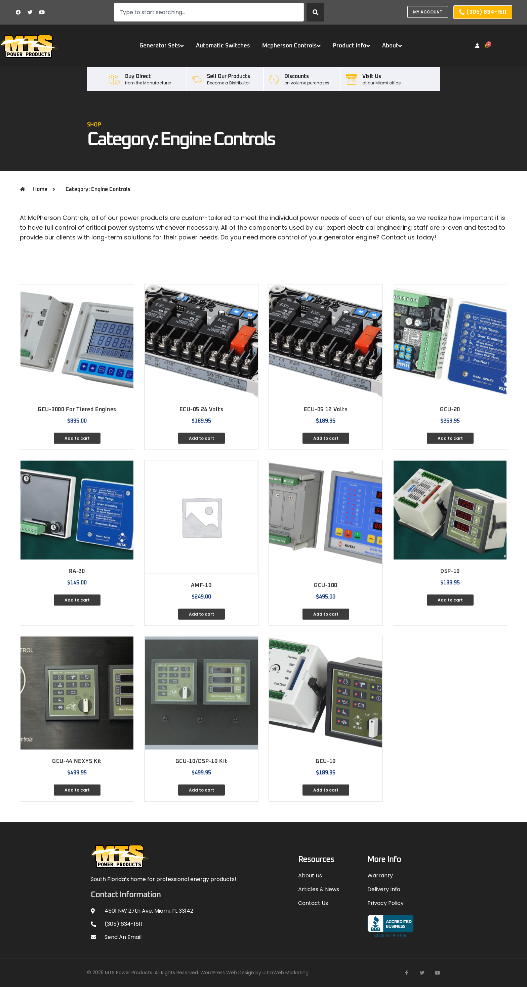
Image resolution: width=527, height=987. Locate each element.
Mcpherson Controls (291, 46)
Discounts (296, 76)
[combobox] (209, 12)
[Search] (315, 12)
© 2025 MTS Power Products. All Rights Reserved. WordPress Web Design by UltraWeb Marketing (198, 972)
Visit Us (371, 76)
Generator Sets (161, 46)
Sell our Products (228, 76)
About (392, 46)
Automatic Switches (223, 46)
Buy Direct (138, 76)
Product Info (351, 46)
